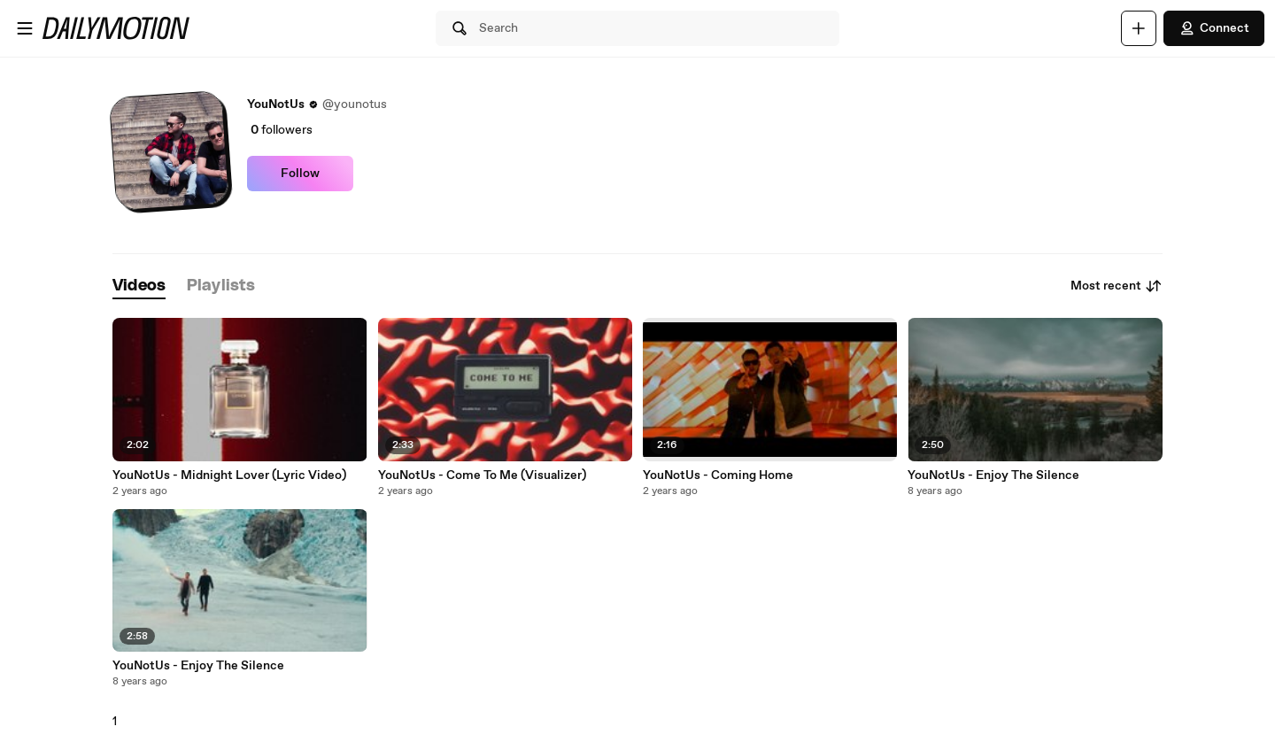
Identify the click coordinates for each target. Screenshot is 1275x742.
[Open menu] (25, 28)
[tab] (139, 286)
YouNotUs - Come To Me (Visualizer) (482, 475)
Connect (1213, 28)
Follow (300, 174)
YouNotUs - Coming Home (718, 475)
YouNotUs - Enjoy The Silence (993, 475)
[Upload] (1138, 28)
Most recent (1116, 286)
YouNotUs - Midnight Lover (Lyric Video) (229, 475)
